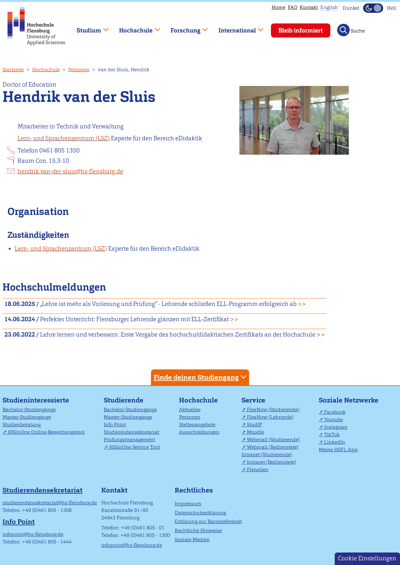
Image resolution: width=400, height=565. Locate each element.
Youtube (333, 419)
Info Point (115, 424)
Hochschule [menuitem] (135, 27)
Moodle (255, 432)
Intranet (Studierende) (267, 454)
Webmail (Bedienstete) (272, 447)
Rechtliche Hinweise (198, 530)
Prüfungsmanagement (129, 439)
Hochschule (46, 69)
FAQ (292, 7)
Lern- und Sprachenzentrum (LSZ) (64, 138)
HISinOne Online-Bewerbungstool (46, 432)
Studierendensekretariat (131, 432)
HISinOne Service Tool (134, 447)
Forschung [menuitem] (185, 27)
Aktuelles (190, 409)
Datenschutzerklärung (200, 512)
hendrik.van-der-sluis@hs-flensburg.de (70, 171)
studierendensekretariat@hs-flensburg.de (49, 502)
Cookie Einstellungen (367, 558)
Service (253, 400)
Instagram (336, 427)
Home (278, 7)
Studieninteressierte (35, 400)
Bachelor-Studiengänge (29, 409)
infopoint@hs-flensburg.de (32, 534)
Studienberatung (21, 424)
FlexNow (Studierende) (273, 409)
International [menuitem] (236, 27)
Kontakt (309, 7)
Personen (78, 69)
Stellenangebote (197, 424)
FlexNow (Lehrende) (270, 417)
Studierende (123, 400)
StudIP (254, 424)
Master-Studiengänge (26, 417)
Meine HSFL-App (338, 449)
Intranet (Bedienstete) (271, 462)
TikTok (332, 434)
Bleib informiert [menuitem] (300, 30)
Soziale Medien (192, 539)
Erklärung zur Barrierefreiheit (208, 521)
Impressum (188, 503)
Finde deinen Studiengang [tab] (201, 377)
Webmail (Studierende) (273, 439)
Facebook (335, 412)
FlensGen (257, 469)
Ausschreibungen (199, 432)
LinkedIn (334, 442)
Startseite (13, 69)
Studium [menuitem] (88, 27)
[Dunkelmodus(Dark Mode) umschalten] (373, 8)
